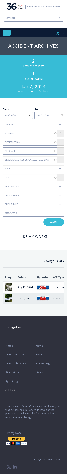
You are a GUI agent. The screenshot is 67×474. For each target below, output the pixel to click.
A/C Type (59, 277)
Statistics (12, 372)
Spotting (11, 381)
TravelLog (43, 363)
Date (21, 277)
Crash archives (15, 354)
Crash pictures (15, 363)
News (39, 345)
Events (40, 354)
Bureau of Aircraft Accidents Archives (43, 6)
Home (9, 345)
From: (6, 109)
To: (36, 109)
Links (39, 372)
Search (59, 18)
